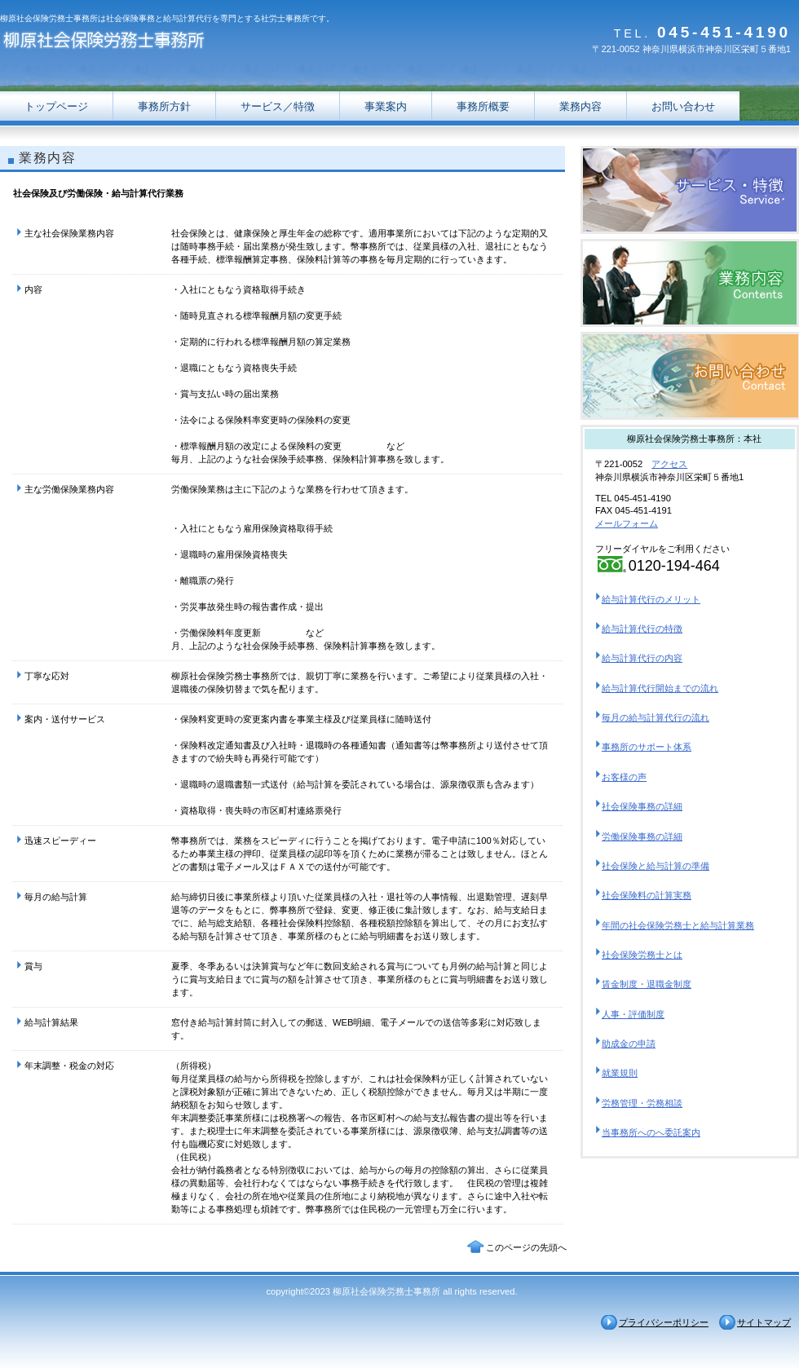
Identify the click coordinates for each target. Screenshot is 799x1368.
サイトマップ (764, 1322)
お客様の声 (624, 777)
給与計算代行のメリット (651, 599)
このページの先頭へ (526, 1247)
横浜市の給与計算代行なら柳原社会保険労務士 (689, 190)
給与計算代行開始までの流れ (660, 688)
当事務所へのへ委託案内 (651, 1132)
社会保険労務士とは (642, 955)
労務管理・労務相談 (642, 1103)
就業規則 (620, 1073)
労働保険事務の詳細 (642, 836)
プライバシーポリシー (664, 1322)
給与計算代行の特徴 (642, 628)
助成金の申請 (629, 1043)
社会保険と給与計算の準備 (655, 866)
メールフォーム (626, 523)
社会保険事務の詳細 (642, 806)
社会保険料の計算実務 (646, 895)
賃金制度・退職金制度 (646, 984)
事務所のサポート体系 (646, 747)
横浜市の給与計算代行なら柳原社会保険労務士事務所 (163, 43)
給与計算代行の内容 (642, 658)
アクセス (669, 464)
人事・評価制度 (633, 1014)
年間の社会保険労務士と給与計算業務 (678, 925)
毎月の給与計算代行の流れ (655, 717)
